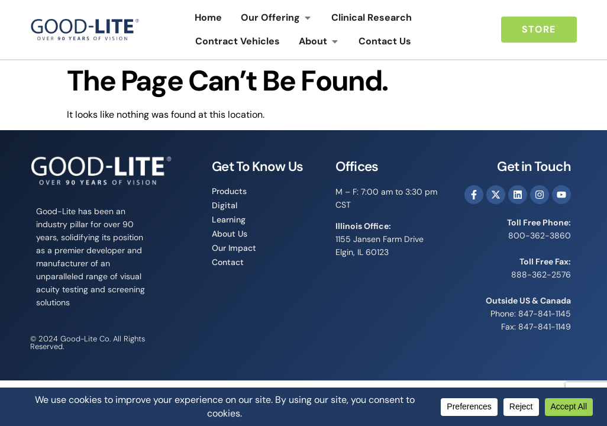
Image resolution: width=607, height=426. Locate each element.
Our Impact (234, 248)
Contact (228, 262)
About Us (229, 233)
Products (229, 191)
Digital (224, 205)
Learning (229, 219)
